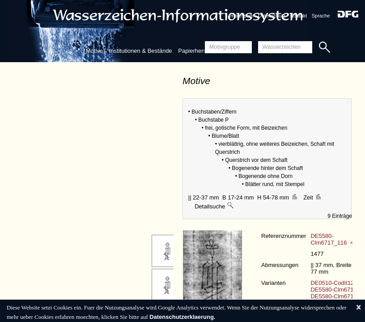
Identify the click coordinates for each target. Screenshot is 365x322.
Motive (94, 50)
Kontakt (298, 15)
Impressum (241, 15)
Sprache (321, 15)
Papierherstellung (200, 50)
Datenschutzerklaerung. (182, 317)
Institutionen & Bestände (140, 50)
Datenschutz (271, 15)
